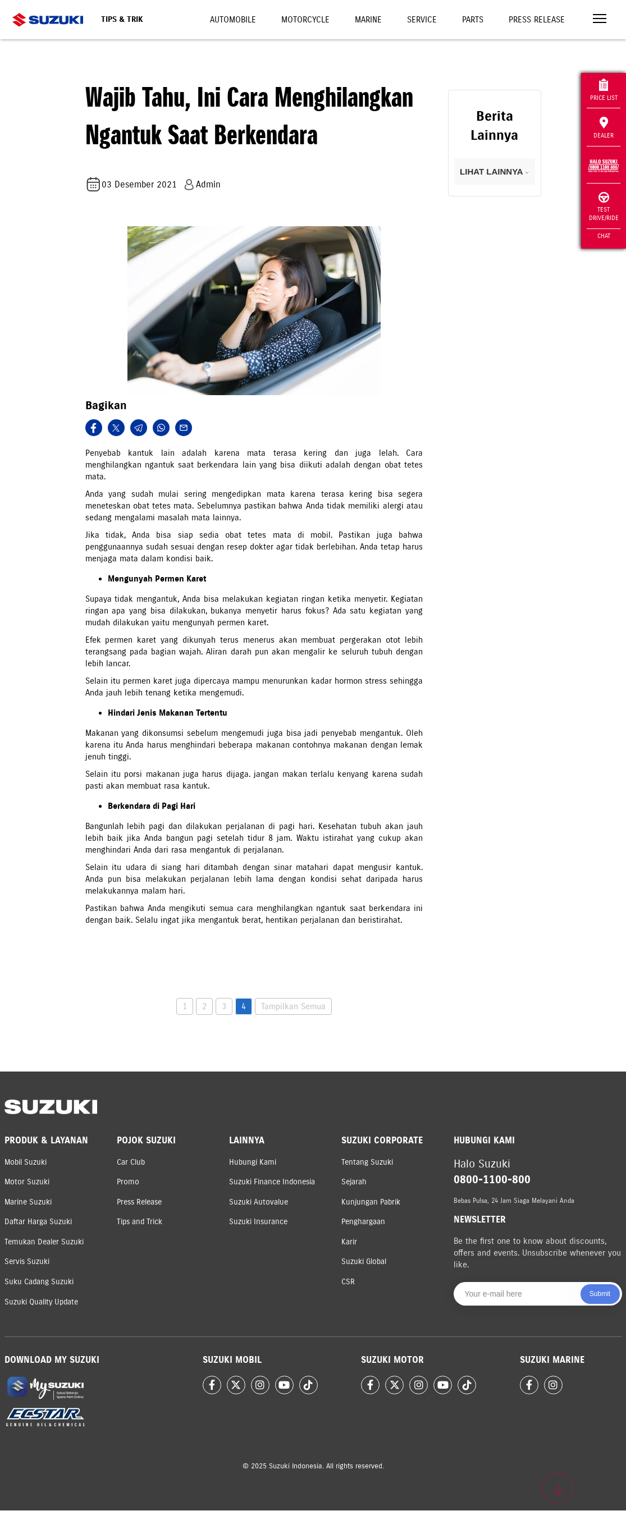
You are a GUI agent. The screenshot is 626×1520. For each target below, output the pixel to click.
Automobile (233, 20)
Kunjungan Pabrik (370, 1202)
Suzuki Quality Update (41, 1302)
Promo (128, 1182)
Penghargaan (363, 1221)
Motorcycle (305, 20)
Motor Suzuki (26, 1182)
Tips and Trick (139, 1221)
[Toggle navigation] (599, 19)
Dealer (603, 128)
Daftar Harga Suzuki (38, 1221)
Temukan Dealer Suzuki (44, 1242)
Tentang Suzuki (367, 1162)
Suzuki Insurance (258, 1221)
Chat (603, 236)
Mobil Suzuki (25, 1162)
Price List (604, 90)
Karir (349, 1242)
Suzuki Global (363, 1261)
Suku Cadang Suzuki (39, 1281)
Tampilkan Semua (293, 1006)
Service (422, 20)
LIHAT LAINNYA (494, 171)
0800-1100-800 (492, 1180)
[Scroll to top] (558, 1488)
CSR (348, 1281)
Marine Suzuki (28, 1202)
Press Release (537, 20)
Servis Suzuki (26, 1261)
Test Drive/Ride (604, 207)
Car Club (131, 1162)
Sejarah (354, 1182)
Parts (472, 20)
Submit (600, 1294)
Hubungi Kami (252, 1162)
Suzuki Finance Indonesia (272, 1182)
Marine (368, 20)
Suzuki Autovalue (258, 1202)
